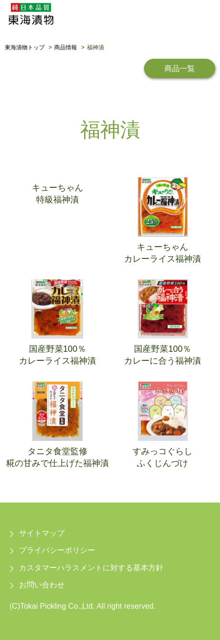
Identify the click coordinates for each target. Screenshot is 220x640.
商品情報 (65, 47)
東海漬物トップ (25, 47)
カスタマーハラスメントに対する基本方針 (91, 568)
